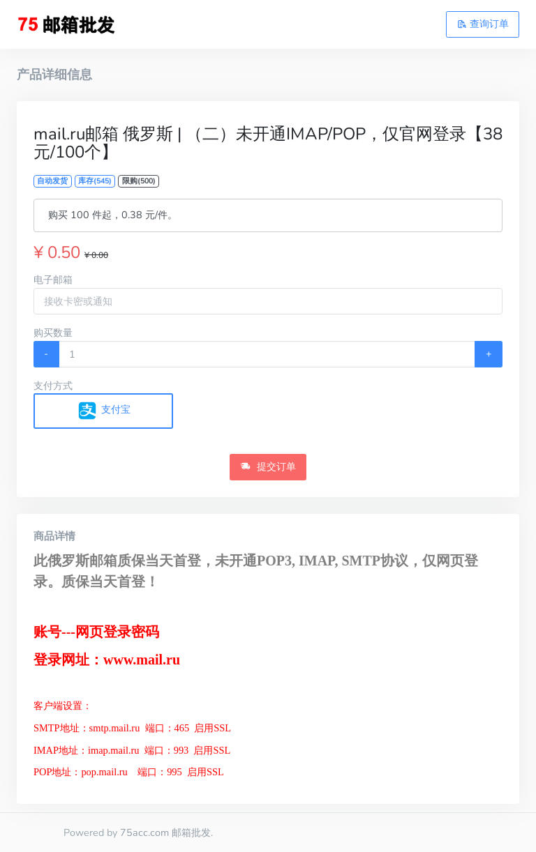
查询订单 (483, 24)
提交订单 (268, 466)
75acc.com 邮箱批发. (166, 832)
